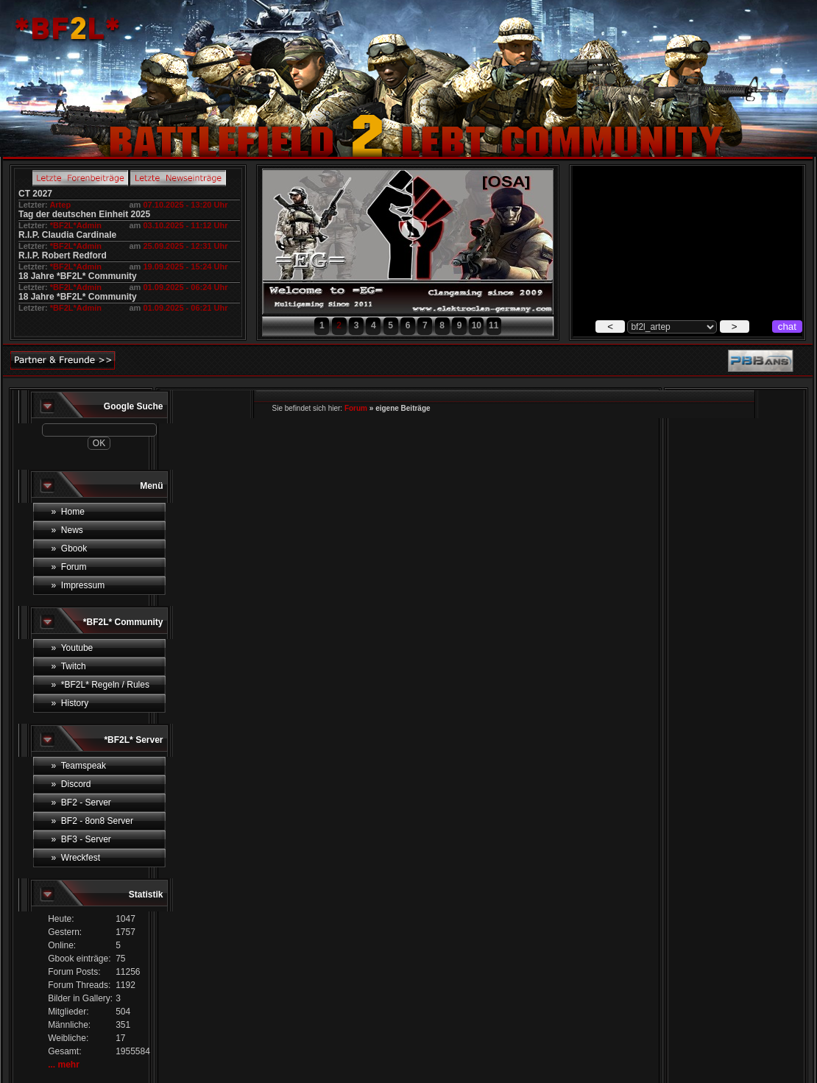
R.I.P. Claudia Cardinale (67, 235)
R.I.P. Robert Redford (62, 255)
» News (67, 530)
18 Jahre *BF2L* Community (77, 276)
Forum (355, 408)
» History (70, 703)
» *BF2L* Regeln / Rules (100, 685)
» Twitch (69, 666)
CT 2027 (35, 193)
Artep (60, 204)
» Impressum (78, 585)
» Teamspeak (79, 766)
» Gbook (70, 548)
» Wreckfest (76, 858)
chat (787, 326)
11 (493, 325)
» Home (68, 512)
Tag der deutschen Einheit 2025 (84, 214)
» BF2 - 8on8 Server (92, 821)
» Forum (69, 567)
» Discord (71, 784)
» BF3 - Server (81, 839)
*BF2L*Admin (76, 225)
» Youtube (72, 648)
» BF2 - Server (81, 802)
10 (476, 325)
